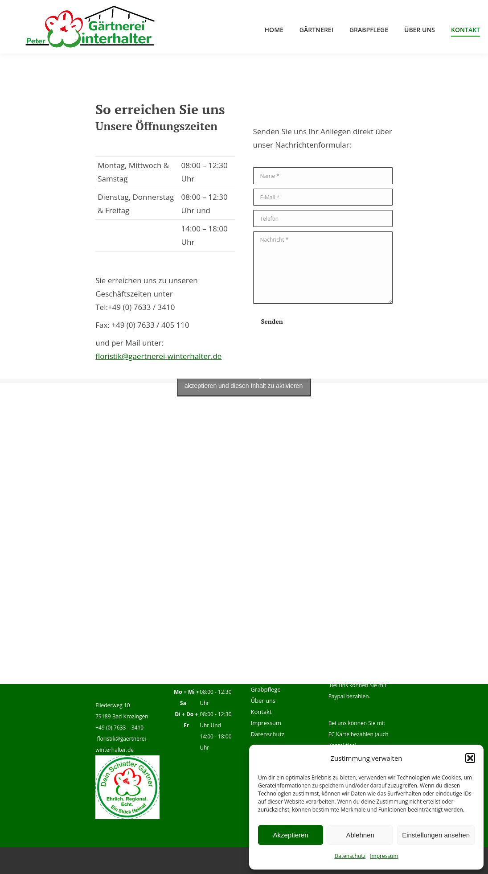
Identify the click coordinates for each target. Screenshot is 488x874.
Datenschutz (349, 856)
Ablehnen (360, 835)
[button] (470, 758)
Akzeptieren (290, 835)
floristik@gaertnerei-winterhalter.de (158, 356)
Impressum (384, 856)
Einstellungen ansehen (436, 835)
